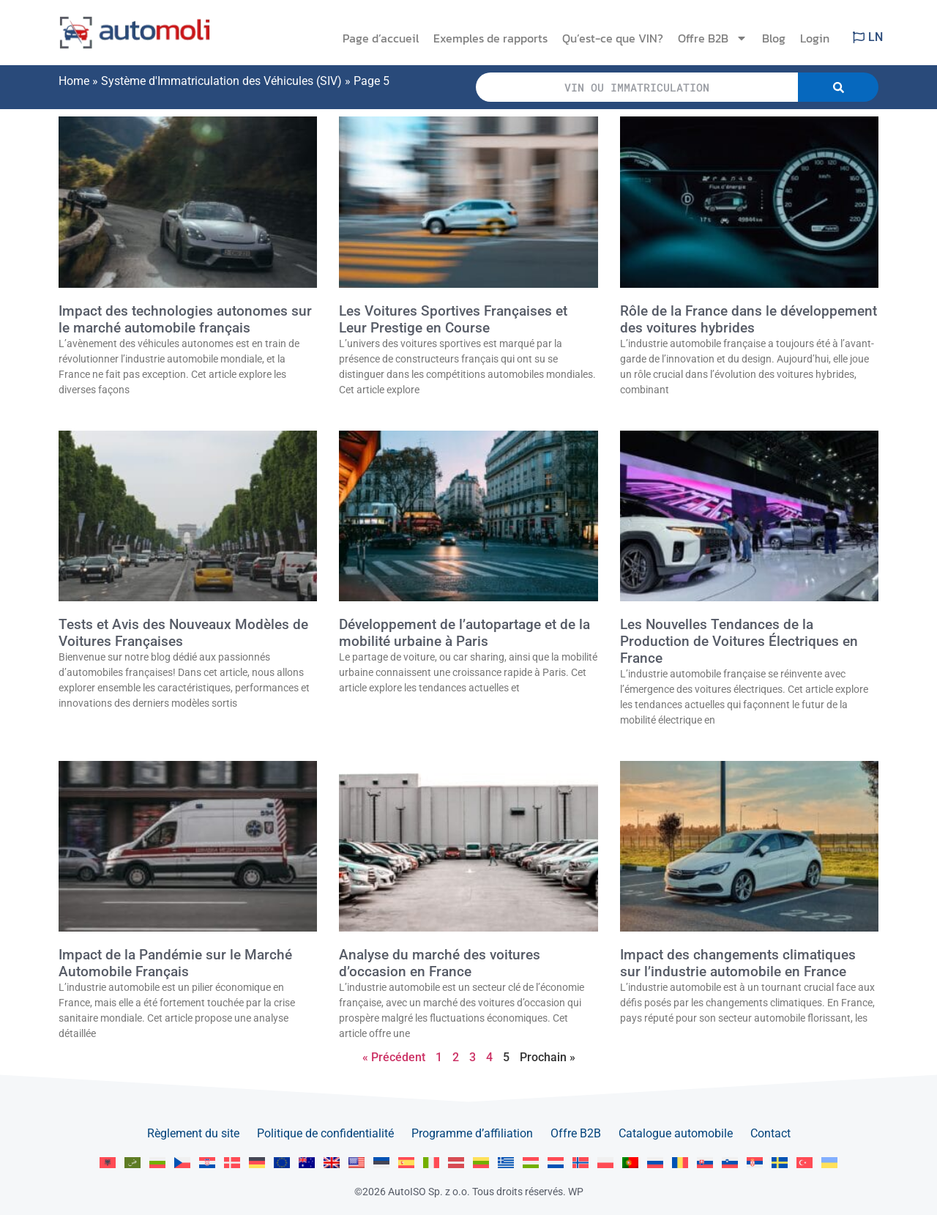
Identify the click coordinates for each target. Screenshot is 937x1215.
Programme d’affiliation (472, 1133)
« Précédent (393, 1057)
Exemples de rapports (490, 38)
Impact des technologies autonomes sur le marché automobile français (185, 319)
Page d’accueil (381, 38)
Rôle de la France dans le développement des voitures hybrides (748, 319)
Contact (770, 1133)
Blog (773, 38)
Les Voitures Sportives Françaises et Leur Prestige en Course (453, 319)
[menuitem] (107, 1162)
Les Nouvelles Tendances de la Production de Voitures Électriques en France (739, 641)
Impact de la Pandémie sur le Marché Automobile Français (175, 963)
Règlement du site (193, 1133)
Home (74, 81)
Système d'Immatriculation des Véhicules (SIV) (221, 81)
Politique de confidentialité (325, 1133)
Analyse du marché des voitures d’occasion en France (439, 963)
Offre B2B (712, 38)
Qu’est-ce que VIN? (612, 38)
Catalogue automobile (676, 1133)
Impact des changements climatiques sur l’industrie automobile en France (738, 963)
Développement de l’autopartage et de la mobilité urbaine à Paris (464, 633)
